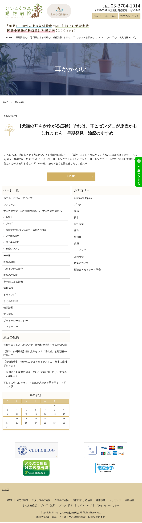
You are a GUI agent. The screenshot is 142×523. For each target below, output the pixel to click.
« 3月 (6, 396)
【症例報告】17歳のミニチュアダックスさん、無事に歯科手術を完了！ (35, 365)
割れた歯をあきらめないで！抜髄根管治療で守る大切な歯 (35, 346)
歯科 (76, 232)
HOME (9, 37)
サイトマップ (10, 328)
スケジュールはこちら (105, 16)
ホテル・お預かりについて (90, 37)
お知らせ (10, 218)
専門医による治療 (39, 37)
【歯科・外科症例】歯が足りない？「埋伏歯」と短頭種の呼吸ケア (35, 354)
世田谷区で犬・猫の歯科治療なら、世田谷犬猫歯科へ (32, 212)
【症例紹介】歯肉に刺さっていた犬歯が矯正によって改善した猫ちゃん (35, 375)
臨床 (76, 212)
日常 (76, 219)
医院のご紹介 (10, 276)
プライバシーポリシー (15, 322)
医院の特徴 (9, 263)
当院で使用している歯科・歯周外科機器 (26, 231)
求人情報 (123, 37)
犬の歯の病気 (12, 237)
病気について (81, 264)
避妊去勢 (79, 225)
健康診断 (8, 309)
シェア (5, 490)
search (136, 37)
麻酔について (12, 250)
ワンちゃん (9, 205)
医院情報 (20, 37)
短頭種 (77, 238)
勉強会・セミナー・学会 (87, 270)
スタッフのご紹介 (13, 270)
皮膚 (76, 244)
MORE (71, 177)
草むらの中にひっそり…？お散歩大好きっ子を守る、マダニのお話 (34, 386)
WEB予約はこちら (129, 16)
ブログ (110, 37)
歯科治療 (57, 37)
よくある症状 (10, 302)
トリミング (69, 37)
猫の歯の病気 (12, 243)
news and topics (83, 199)
